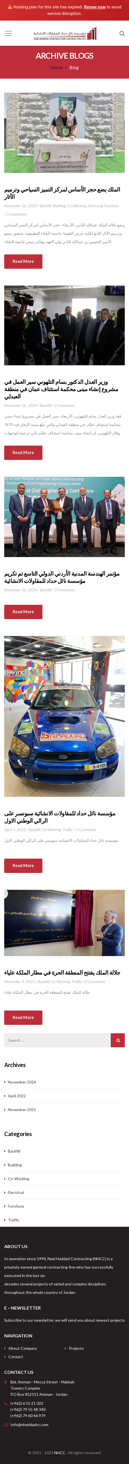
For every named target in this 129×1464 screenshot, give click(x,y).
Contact (15, 1356)
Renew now (95, 7)
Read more (23, 261)
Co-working (77, 205)
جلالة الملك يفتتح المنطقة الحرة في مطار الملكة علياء (62, 972)
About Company (22, 1348)
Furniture (111, 205)
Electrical (95, 205)
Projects (76, 1348)
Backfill (45, 205)
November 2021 (22, 1109)
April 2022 (17, 1095)
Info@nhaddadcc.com (29, 1424)
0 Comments (16, 214)
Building (59, 205)
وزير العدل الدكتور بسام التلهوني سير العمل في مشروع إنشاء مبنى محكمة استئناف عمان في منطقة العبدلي (61, 389)
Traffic (68, 829)
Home (56, 67)
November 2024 (22, 1082)
